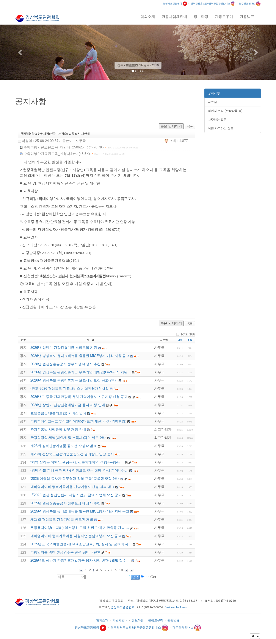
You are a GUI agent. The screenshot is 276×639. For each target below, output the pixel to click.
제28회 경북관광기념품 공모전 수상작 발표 (63, 446)
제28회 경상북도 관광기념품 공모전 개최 (61, 519)
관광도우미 (155, 620)
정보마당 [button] (201, 17)
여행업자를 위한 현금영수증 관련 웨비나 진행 (65, 552)
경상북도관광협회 (175, 3)
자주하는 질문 (217, 119)
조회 (189, 339)
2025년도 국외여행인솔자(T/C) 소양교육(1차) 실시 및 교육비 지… (81, 544)
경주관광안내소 (249, 3)
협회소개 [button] (147, 17)
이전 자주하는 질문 (221, 128)
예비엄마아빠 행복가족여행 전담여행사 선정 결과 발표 (72, 487)
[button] (20, 52)
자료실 (212, 102)
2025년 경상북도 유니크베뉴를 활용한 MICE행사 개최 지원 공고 (79, 511)
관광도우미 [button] (224, 17)
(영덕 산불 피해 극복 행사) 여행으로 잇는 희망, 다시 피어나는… (79, 470)
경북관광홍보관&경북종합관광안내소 (213, 3)
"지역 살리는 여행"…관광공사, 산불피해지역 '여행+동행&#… (77, 462)
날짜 (180, 339)
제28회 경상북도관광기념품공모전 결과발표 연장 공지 (72, 454)
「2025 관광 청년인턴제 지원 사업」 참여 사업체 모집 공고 (76, 495)
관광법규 (173, 620)
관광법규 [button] (247, 17)
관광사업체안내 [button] (174, 17)
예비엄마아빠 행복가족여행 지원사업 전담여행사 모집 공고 (75, 536)
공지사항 (214, 93)
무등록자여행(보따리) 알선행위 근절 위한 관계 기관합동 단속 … (79, 528)
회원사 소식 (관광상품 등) (225, 110)
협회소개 (102, 620)
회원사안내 (119, 620)
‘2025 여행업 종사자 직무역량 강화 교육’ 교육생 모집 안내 (75, 478)
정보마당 (138, 620)
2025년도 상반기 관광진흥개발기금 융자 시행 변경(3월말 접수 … (80, 560)
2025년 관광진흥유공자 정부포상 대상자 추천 (65, 503)
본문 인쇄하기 (171, 126)
